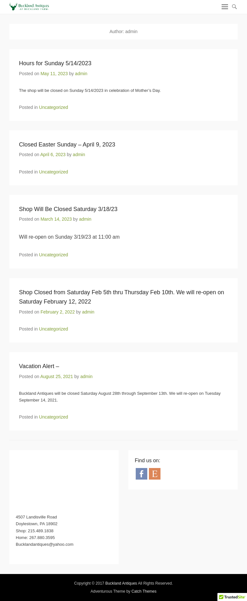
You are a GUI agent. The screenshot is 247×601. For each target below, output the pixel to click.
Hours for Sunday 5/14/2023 (55, 63)
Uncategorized (53, 107)
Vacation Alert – (39, 366)
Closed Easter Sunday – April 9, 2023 (67, 144)
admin (81, 73)
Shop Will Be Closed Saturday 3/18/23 (68, 209)
